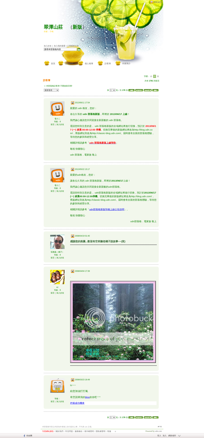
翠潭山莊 (53, 27)
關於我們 (59, 431)
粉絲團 (29, 435)
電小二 (57, 119)
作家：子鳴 (48, 31)
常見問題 (69, 431)
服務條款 (78, 431)
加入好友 (47, 46)
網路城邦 (157, 2)
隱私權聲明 (100, 431)
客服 (109, 431)
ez (57, 287)
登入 (159, 435)
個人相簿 (89, 63)
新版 (77, 27)
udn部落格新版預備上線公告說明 (106, 209)
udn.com (158, 431)
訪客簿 (108, 63)
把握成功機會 (77, 403)
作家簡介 (126, 63)
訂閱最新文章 (73, 46)
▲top (159, 426)
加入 (165, 435)
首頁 (53, 63)
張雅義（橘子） (57, 252)
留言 (53, 124)
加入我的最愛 (59, 46)
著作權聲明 (89, 431)
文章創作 (69, 63)
